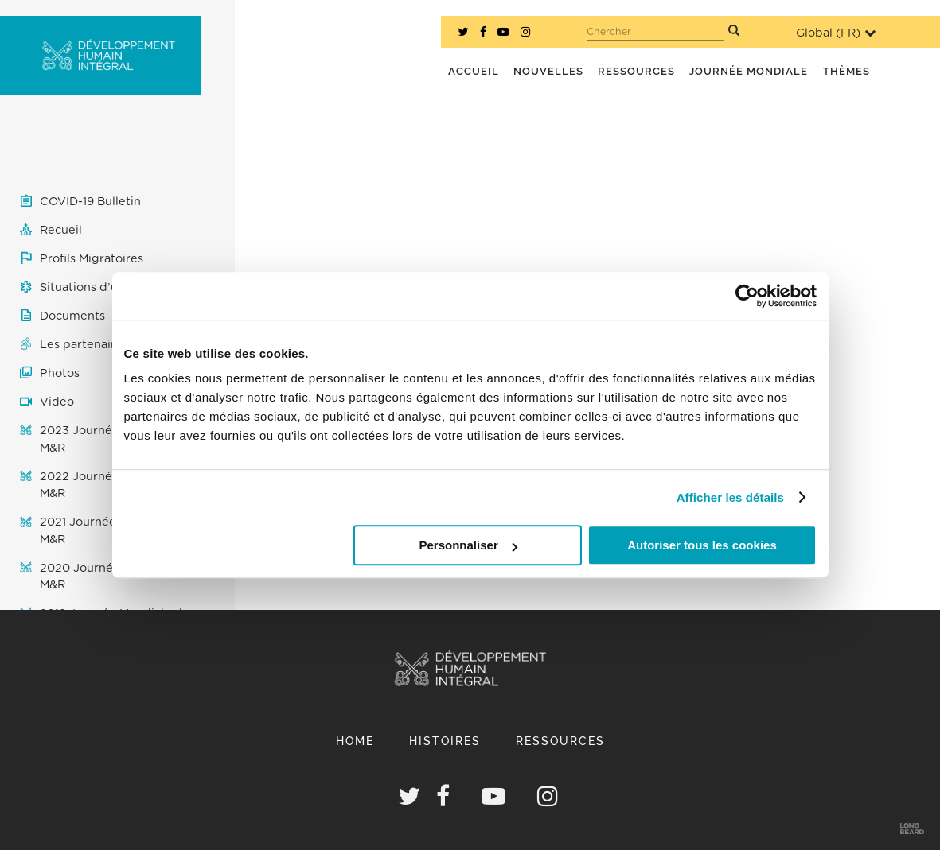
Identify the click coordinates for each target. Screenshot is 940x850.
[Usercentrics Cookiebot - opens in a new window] (747, 296)
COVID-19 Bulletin (90, 202)
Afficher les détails (730, 497)
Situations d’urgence (99, 287)
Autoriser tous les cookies (702, 545)
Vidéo (57, 402)
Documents (72, 316)
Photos (60, 373)
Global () (836, 33)
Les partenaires (84, 345)
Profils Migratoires (91, 259)
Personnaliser (468, 545)
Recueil (61, 230)
